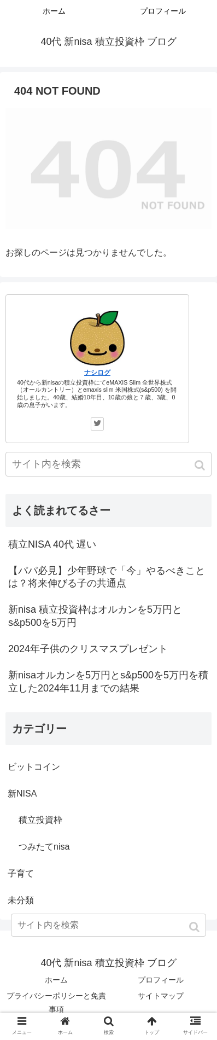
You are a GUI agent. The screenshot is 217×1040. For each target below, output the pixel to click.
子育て (21, 873)
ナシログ (97, 372)
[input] (108, 464)
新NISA (22, 793)
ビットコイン (34, 766)
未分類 (21, 900)
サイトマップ (161, 995)
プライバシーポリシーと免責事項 (56, 1002)
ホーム (56, 979)
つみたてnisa (44, 846)
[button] (201, 465)
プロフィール (161, 979)
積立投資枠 (40, 819)
